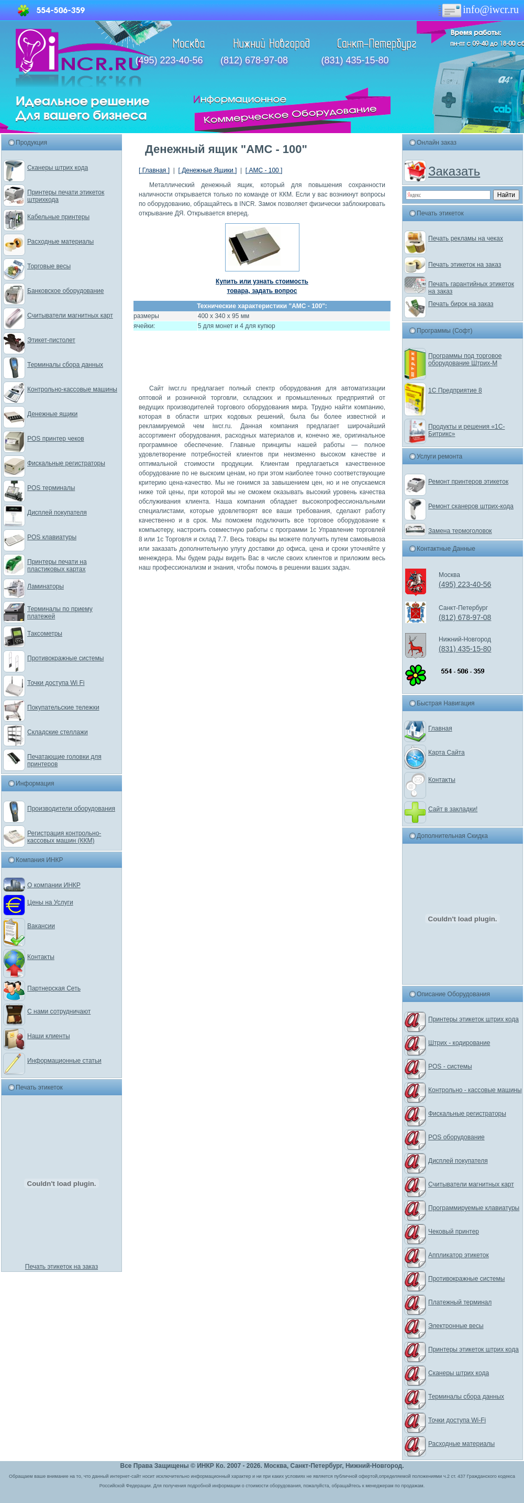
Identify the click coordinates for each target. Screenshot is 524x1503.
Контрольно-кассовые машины (72, 389)
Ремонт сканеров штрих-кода (471, 506)
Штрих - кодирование (459, 1043)
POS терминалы (51, 488)
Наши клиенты (48, 1036)
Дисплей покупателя (57, 512)
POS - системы (450, 1066)
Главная (440, 728)
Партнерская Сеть (54, 988)
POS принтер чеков (55, 438)
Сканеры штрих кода (57, 167)
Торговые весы (49, 266)
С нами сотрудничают (59, 1011)
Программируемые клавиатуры (473, 1208)
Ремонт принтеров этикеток (468, 481)
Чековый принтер (453, 1231)
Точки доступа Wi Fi (55, 683)
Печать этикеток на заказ (61, 1266)
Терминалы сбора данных (65, 364)
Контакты (40, 957)
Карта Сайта (446, 752)
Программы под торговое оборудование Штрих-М (464, 359)
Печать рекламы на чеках (465, 238)
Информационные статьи (64, 1060)
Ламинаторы (45, 586)
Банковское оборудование (65, 291)
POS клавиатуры (51, 537)
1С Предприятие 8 (455, 390)
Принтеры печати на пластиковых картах (57, 565)
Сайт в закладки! (452, 809)
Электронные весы (456, 1326)
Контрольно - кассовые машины (475, 1090)
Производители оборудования (71, 808)
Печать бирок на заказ (461, 304)
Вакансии (41, 926)
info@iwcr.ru (478, 9)
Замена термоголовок (460, 531)
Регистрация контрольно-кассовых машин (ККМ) (64, 837)
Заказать (454, 171)
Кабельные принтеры (58, 217)
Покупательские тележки (63, 707)
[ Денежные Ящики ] (207, 170)
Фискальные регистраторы (66, 463)
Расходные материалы (60, 241)
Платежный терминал (460, 1302)
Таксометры (44, 633)
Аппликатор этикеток (458, 1255)
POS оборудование (456, 1137)
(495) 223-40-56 (169, 60)
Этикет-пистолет (51, 340)
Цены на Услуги (50, 902)
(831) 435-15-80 (354, 60)
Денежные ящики (52, 414)
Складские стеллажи (57, 732)
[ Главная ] (154, 170)
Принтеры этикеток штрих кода (473, 1019)
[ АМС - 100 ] (264, 170)
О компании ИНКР (54, 885)
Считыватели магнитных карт (70, 315)
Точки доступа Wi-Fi (457, 1420)
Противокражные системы (65, 658)
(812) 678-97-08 (254, 60)
